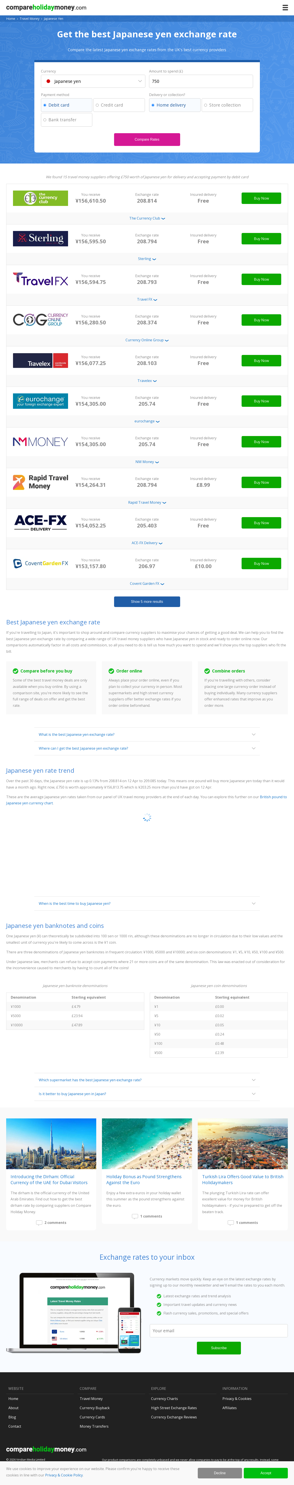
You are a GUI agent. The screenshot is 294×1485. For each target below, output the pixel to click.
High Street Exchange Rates (174, 1407)
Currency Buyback (95, 1407)
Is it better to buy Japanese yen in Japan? (72, 1093)
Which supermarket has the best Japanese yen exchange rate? (90, 1080)
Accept (266, 1473)
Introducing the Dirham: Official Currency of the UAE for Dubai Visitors (49, 1179)
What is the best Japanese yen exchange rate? (77, 734)
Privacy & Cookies (236, 1398)
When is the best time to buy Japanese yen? (75, 903)
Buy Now (261, 198)
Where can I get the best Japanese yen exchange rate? (83, 748)
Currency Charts (164, 1398)
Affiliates (229, 1407)
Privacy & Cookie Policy (64, 1475)
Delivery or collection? (167, 94)
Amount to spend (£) (166, 71)
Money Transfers (94, 1426)
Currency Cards (92, 1417)
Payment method (55, 94)
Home (10, 18)
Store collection (225, 105)
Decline (220, 1473)
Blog (12, 1417)
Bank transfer (62, 120)
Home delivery (171, 105)
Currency (48, 71)
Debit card (58, 105)
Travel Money (29, 18)
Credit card (112, 105)
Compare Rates (147, 139)
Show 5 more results (147, 601)
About (13, 1407)
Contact (14, 1426)
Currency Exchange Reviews (174, 1417)
